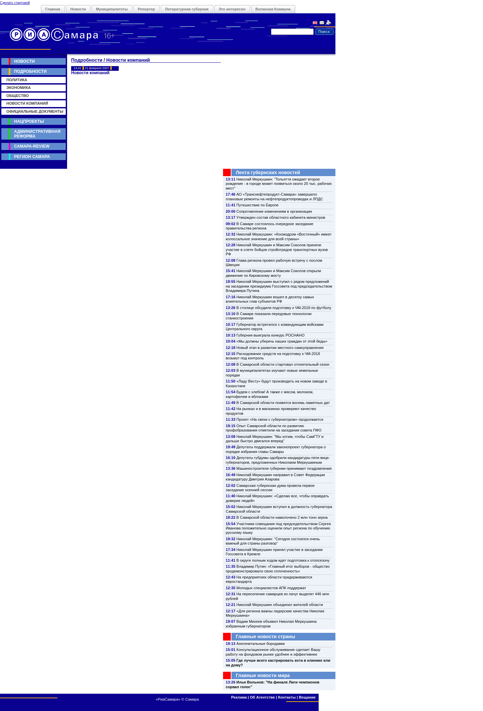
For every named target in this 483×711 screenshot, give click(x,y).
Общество (17, 96)
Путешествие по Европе (257, 205)
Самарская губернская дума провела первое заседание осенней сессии (270, 488)
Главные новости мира (263, 675)
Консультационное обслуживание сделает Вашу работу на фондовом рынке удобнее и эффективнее (273, 652)
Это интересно (232, 9)
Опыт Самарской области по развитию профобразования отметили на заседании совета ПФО (274, 428)
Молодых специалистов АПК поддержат (271, 588)
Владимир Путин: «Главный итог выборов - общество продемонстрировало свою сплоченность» (278, 568)
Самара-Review (31, 146)
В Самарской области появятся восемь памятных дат (283, 403)
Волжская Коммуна (273, 9)
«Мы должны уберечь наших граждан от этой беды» (281, 341)
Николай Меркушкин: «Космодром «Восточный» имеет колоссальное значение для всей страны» (278, 236)
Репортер (146, 9)
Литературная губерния (187, 9)
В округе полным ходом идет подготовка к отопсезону (283, 560)
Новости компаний (27, 103)
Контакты (287, 697)
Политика (16, 80)
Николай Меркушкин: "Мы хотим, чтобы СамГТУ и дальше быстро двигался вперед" (274, 439)
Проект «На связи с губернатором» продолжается (279, 419)
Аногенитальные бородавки (260, 644)
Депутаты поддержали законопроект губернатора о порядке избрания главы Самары (276, 449)
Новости (78, 9)
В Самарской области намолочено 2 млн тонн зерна (282, 517)
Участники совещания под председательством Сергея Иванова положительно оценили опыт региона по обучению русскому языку (278, 528)
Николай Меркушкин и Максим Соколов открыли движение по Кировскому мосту (273, 273)
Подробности (30, 71)
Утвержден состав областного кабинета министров (280, 217)
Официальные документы (34, 111)
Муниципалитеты (112, 9)
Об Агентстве (262, 697)
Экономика (18, 88)
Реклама (239, 697)
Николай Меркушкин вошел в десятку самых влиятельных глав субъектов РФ (270, 299)
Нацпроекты (29, 121)
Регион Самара (32, 156)
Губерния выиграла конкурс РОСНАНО (270, 335)
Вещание (307, 697)
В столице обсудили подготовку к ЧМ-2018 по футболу (283, 308)
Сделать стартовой (15, 3)
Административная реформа (37, 133)
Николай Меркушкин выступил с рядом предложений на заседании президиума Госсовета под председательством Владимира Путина (279, 286)
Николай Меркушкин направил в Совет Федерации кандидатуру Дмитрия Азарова (275, 477)
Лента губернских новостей (268, 172)
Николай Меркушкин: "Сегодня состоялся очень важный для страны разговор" (273, 541)
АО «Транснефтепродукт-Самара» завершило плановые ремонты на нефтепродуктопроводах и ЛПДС (274, 196)
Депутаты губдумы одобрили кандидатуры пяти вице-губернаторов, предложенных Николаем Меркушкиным (278, 460)
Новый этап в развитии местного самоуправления (280, 348)
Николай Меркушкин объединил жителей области (279, 605)
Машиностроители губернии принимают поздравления (284, 468)
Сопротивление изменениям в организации (274, 211)
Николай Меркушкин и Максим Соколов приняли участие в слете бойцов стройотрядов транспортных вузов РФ (277, 249)
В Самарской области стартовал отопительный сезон (282, 364)
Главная (52, 9)
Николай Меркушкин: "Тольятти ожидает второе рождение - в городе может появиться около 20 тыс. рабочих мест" (279, 183)
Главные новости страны (265, 636)
